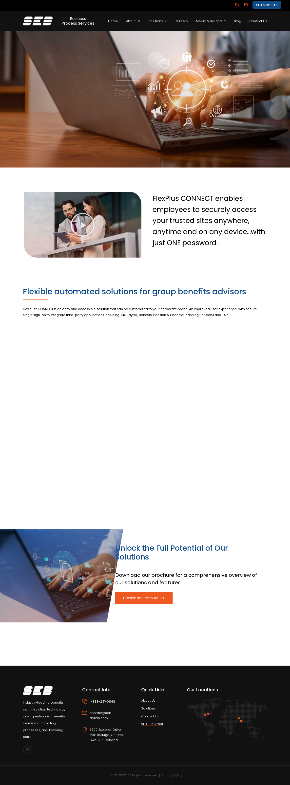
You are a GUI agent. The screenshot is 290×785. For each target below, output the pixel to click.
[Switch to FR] (246, 4)
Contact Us (258, 21)
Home (113, 21)
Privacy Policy (171, 775)
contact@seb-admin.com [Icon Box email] (101, 715)
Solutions (155, 21)
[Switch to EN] (237, 4)
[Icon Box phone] (105, 705)
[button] (82, 224)
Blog (237, 21)
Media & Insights (209, 21)
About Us (133, 21)
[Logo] (37, 21)
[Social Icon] (27, 750)
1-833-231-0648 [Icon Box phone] (102, 701)
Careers (181, 21)
